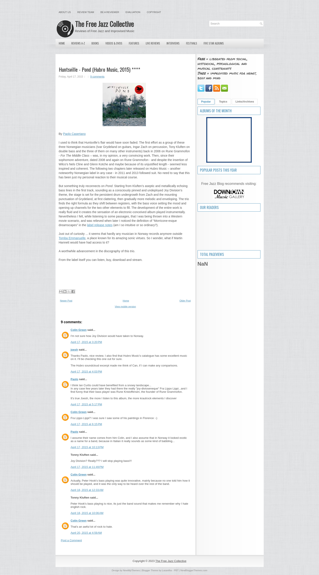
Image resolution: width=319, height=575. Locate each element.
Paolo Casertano (74, 134)
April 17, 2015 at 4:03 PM (86, 371)
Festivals (191, 43)
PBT (176, 570)
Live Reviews (153, 43)
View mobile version (125, 306)
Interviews (173, 43)
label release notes (100, 225)
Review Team (85, 12)
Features (134, 43)
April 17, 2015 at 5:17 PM (86, 404)
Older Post (185, 300)
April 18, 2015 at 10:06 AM (87, 513)
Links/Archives (245, 101)
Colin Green (79, 329)
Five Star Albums (214, 43)
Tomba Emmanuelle (72, 238)
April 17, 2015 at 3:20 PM (86, 342)
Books (95, 43)
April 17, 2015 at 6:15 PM (86, 424)
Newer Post (66, 300)
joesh (74, 349)
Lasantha (167, 570)
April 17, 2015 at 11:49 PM (87, 467)
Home (62, 43)
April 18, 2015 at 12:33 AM (87, 490)
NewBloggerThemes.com (193, 570)
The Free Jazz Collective (104, 24)
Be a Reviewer (109, 12)
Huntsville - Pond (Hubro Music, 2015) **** (99, 69)
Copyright (154, 12)
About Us (65, 12)
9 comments (97, 76)
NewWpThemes (131, 570)
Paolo (74, 379)
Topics (223, 101)
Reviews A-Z (78, 43)
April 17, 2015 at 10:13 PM (87, 447)
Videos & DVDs (113, 43)
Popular (206, 101)
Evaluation (133, 12)
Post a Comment (71, 540)
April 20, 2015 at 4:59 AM (86, 532)
